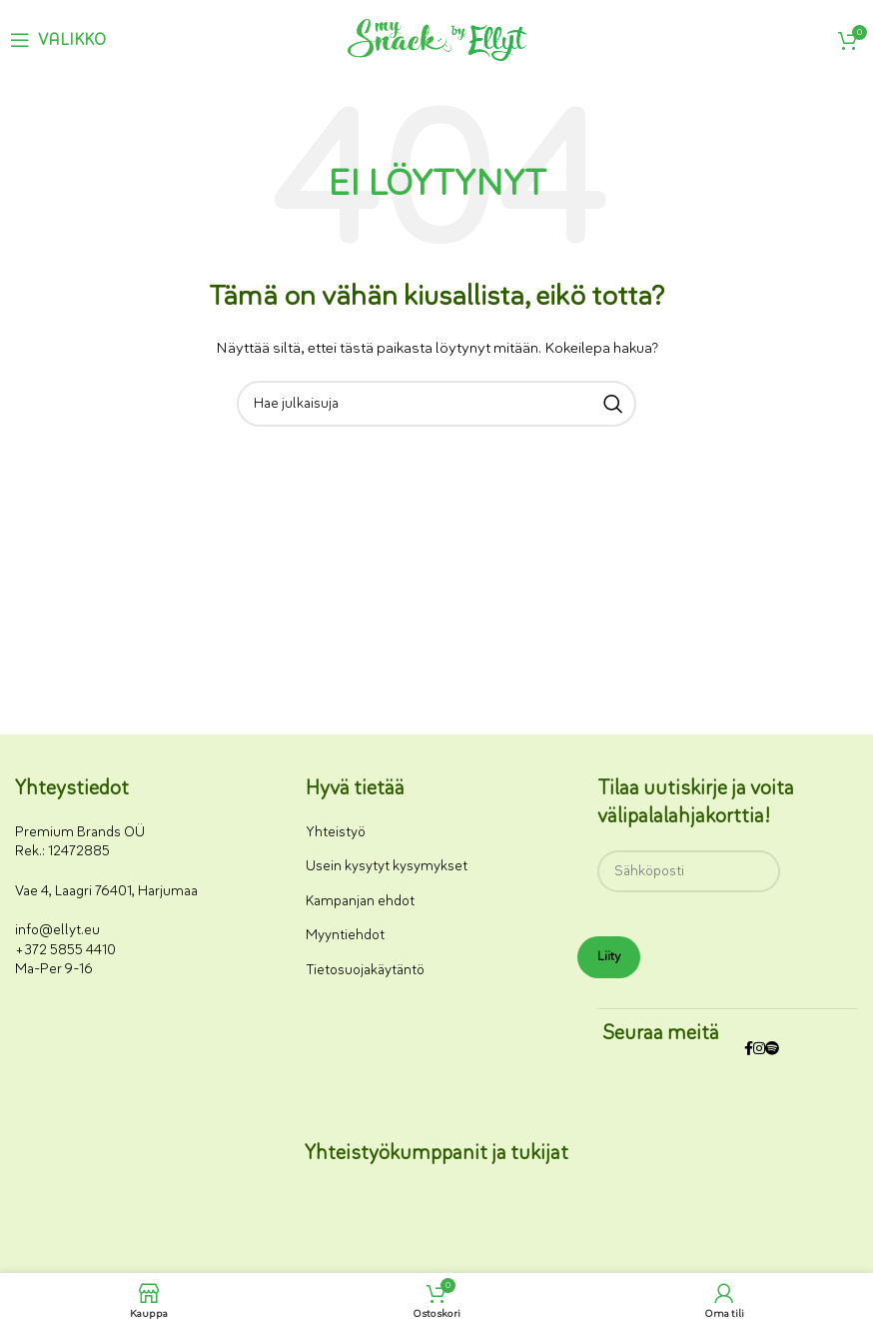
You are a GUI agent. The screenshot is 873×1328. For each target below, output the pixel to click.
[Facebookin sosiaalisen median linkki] (748, 1049)
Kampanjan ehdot (360, 900)
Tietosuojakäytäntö (365, 969)
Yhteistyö (336, 831)
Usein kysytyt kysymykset (386, 865)
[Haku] (436, 404)
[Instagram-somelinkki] (759, 1049)
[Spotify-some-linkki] (772, 1049)
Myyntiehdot (345, 934)
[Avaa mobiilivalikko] (58, 40)
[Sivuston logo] (437, 38)
